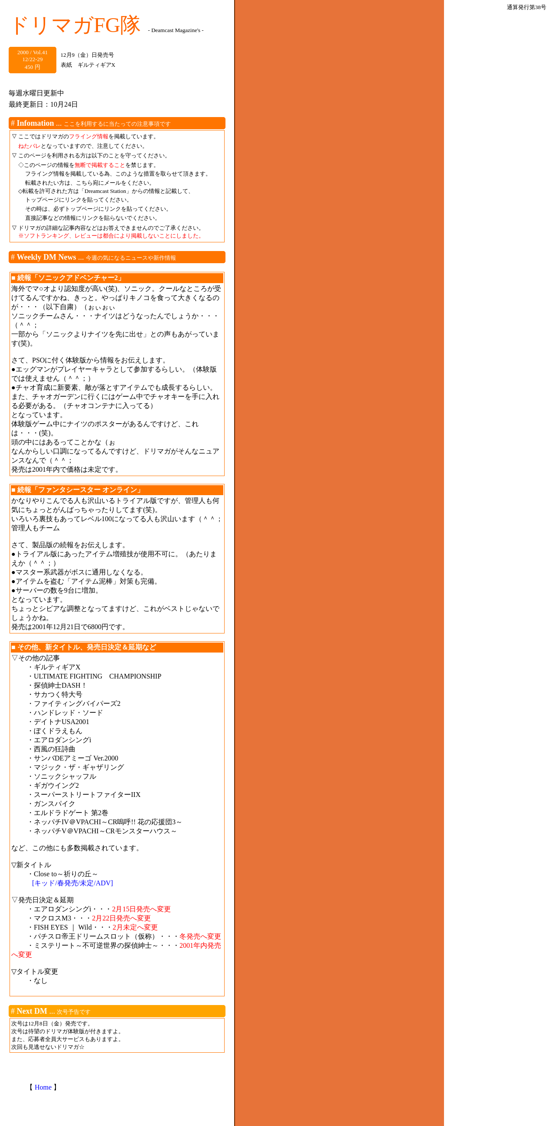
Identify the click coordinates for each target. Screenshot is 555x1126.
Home (43, 1087)
